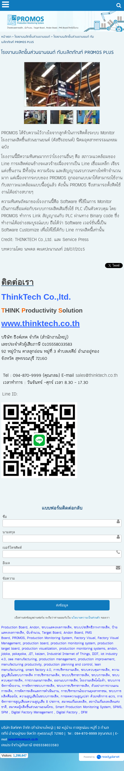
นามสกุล (9, 532)
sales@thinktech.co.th (97, 375)
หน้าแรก (6, 36)
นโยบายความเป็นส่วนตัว (86, 617)
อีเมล (6, 563)
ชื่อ (5, 517)
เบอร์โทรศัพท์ (12, 547)
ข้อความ (9, 578)
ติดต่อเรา (17, 282)
